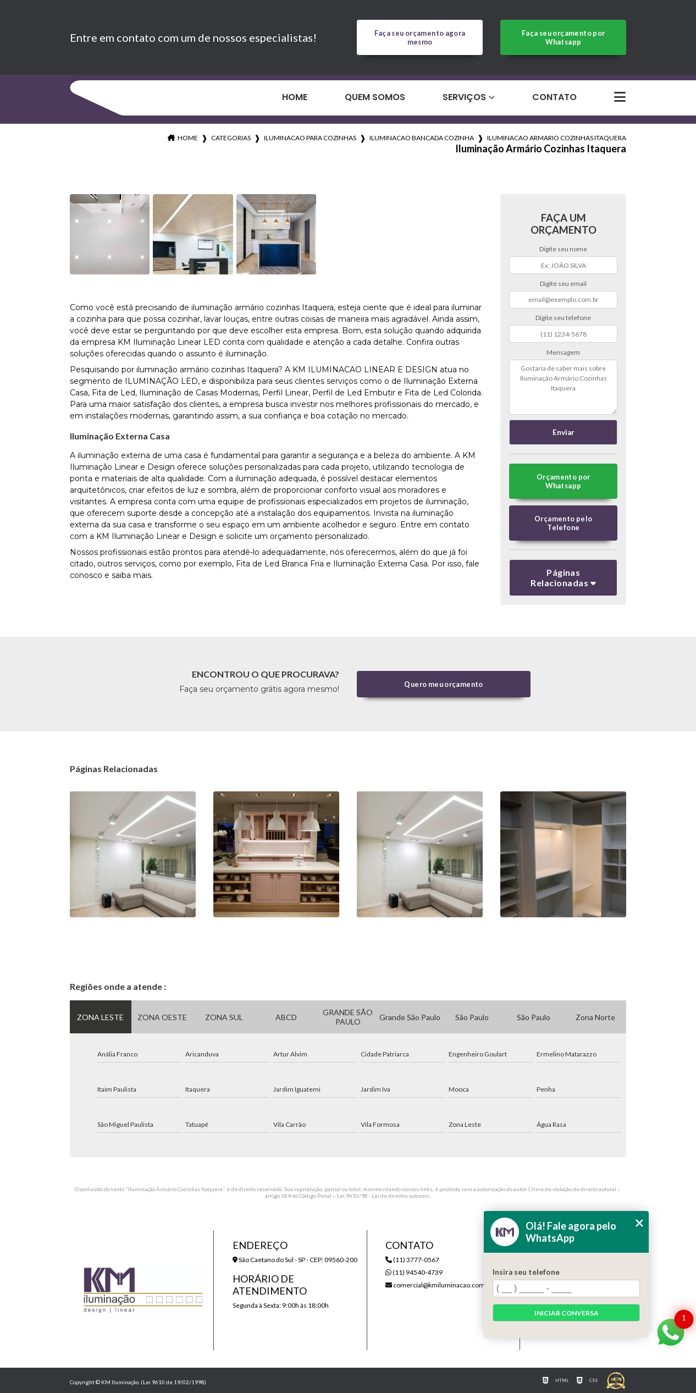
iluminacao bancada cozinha (421, 138)
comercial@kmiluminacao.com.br (439, 1285)
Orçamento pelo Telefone (563, 523)
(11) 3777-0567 (412, 1260)
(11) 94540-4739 (414, 1272)
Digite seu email (563, 283)
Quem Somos (375, 97)
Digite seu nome (563, 249)
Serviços (464, 97)
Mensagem (563, 352)
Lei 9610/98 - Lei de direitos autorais (383, 1195)
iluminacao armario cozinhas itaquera (556, 138)
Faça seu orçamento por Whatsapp (563, 37)
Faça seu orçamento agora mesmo (420, 37)
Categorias (231, 138)
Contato (554, 97)
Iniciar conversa (566, 1313)
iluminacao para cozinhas (310, 138)
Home (294, 97)
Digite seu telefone (563, 317)
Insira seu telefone (526, 1272)
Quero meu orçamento (443, 684)
